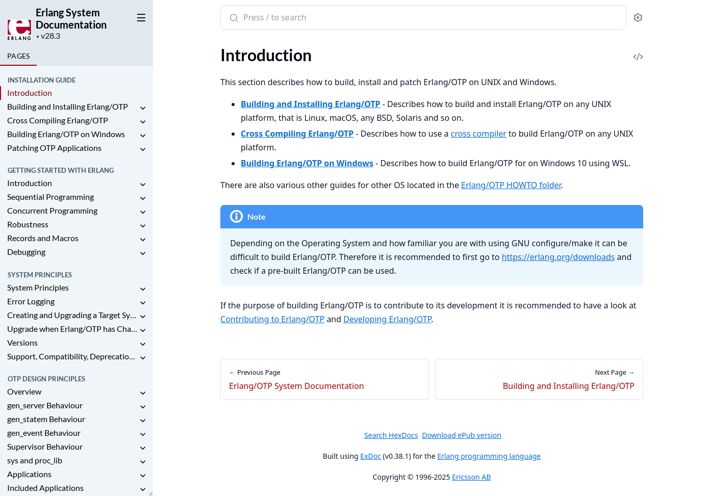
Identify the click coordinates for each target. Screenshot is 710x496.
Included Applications (45, 487)
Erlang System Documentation (71, 18)
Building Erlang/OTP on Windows (66, 134)
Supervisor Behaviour (45, 446)
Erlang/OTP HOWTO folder (511, 185)
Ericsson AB (471, 477)
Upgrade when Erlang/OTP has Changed (72, 328)
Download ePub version (461, 435)
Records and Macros (43, 238)
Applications (29, 474)
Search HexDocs (391, 435)
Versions (22, 342)
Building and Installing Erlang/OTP (67, 106)
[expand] (143, 108)
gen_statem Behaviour (46, 419)
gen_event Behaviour (44, 432)
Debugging (26, 251)
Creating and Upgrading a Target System (72, 315)
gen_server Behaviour (45, 405)
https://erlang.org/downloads (558, 257)
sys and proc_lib (34, 460)
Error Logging (31, 301)
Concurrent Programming (52, 210)
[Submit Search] (232, 18)
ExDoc (370, 456)
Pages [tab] (18, 55)
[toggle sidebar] (139, 16)
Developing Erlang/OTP (387, 319)
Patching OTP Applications (54, 147)
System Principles (38, 287)
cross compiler (478, 133)
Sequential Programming (50, 196)
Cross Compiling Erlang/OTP (57, 120)
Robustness (27, 224)
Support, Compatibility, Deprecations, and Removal (72, 356)
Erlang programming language (489, 456)
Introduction (29, 92)
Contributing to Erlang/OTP (272, 319)
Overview (24, 391)
